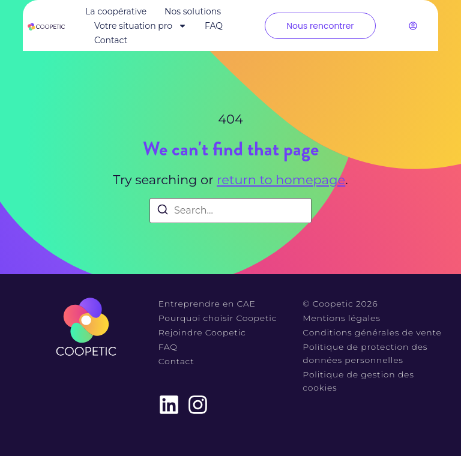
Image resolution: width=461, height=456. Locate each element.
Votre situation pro (140, 26)
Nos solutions (192, 11)
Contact (110, 40)
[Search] (162, 211)
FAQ (214, 25)
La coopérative (115, 11)
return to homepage (281, 179)
